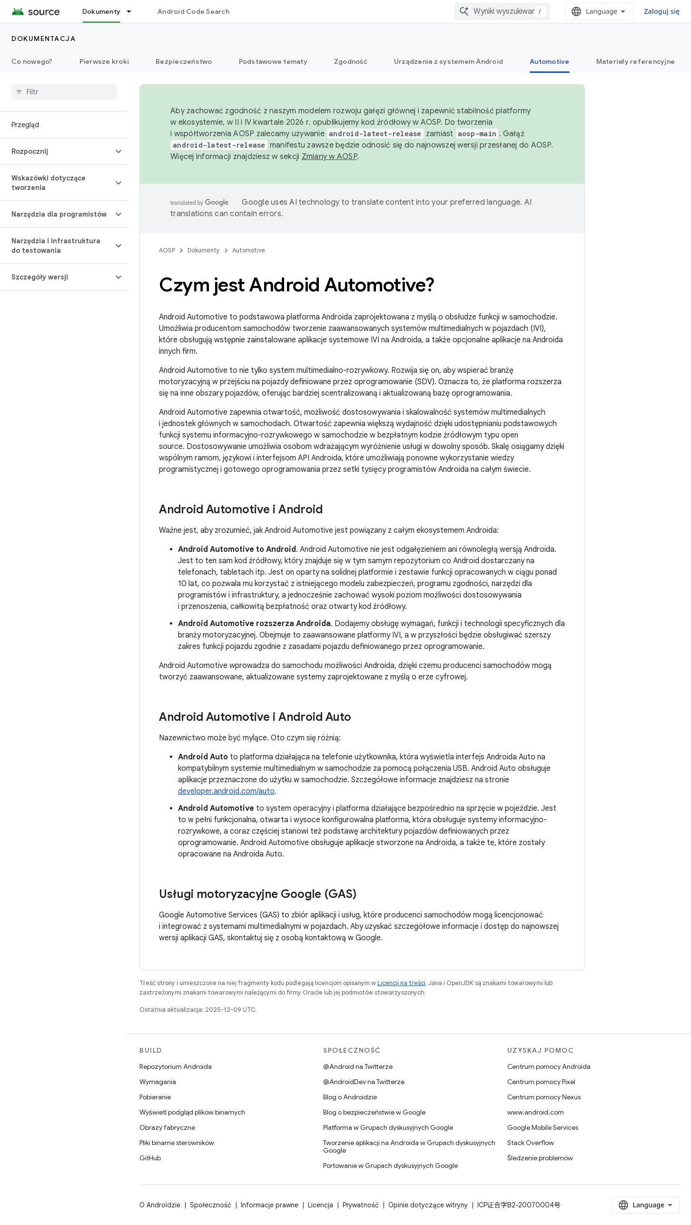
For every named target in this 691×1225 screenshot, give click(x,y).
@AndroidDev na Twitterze (364, 1081)
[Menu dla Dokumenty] (133, 11)
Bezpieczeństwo (184, 61)
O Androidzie (159, 1205)
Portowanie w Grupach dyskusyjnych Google (390, 1165)
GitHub (150, 1158)
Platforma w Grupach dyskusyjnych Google (388, 1127)
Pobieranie (155, 1097)
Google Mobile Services (542, 1127)
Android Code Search (193, 11)
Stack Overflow (530, 1142)
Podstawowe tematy (273, 61)
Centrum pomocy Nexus (544, 1097)
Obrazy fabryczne (167, 1127)
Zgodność (350, 61)
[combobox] (502, 11)
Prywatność (361, 1205)
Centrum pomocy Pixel (541, 1081)
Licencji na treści (401, 983)
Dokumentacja (43, 38)
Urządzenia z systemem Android (448, 61)
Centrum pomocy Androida (549, 1066)
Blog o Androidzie (350, 1097)
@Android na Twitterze (358, 1066)
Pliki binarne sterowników (176, 1142)
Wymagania (157, 1081)
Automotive (248, 250)
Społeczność (210, 1205)
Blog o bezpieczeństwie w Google (374, 1112)
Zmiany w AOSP (329, 156)
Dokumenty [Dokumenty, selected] (101, 11)
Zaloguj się (662, 11)
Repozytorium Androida (175, 1066)
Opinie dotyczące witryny (428, 1205)
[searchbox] (64, 92)
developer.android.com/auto (226, 791)
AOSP (167, 250)
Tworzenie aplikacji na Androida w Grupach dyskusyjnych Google (409, 1146)
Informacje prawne (269, 1205)
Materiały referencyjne (635, 61)
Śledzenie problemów (540, 1158)
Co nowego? (32, 61)
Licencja (320, 1205)
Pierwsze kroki (104, 61)
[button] (56, 151)
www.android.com (535, 1112)
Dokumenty (204, 250)
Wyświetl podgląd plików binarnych (192, 1112)
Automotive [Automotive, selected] (550, 61)
